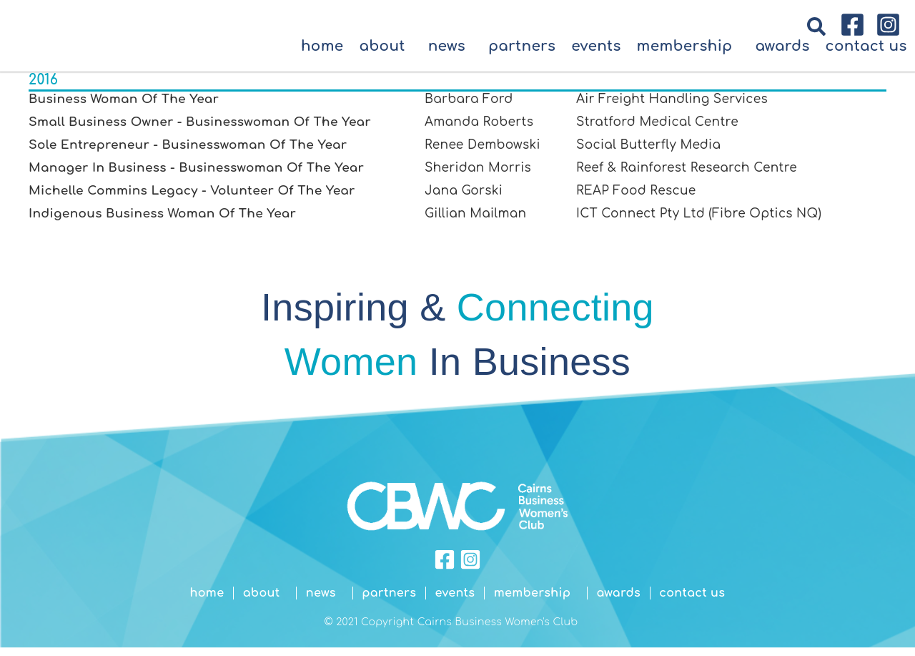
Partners (521, 56)
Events (595, 56)
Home (322, 56)
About (385, 56)
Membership (688, 56)
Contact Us (866, 56)
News (450, 56)
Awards (782, 56)
